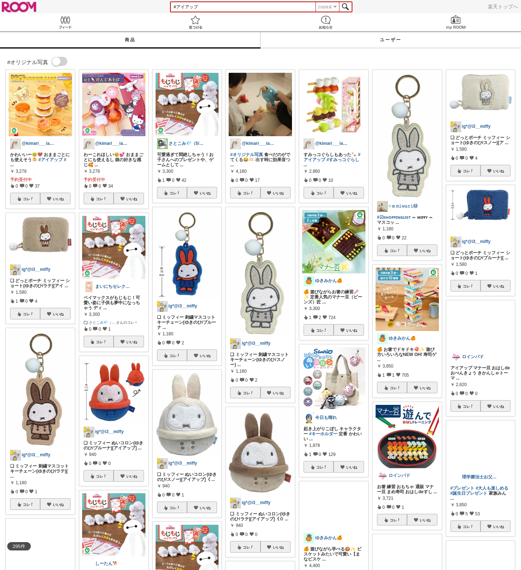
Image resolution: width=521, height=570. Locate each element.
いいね (58, 199)
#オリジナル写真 (246, 154)
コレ (28, 199)
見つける (195, 22)
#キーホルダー (323, 433)
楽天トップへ (503, 6)
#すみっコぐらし (342, 159)
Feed (65, 22)
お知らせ (325, 22)
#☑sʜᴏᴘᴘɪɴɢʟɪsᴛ (394, 217)
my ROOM (456, 22)
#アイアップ (50, 159)
